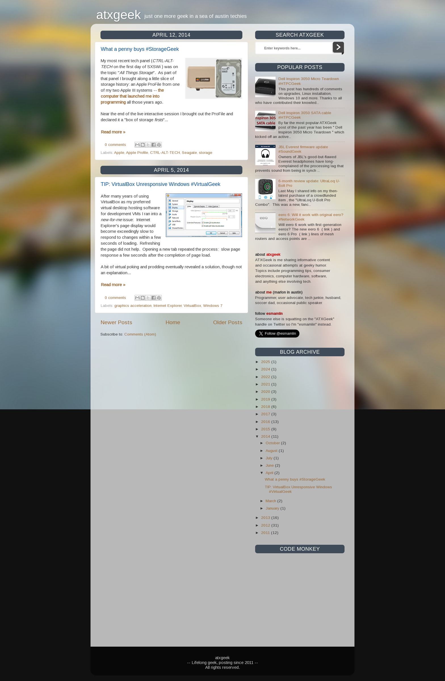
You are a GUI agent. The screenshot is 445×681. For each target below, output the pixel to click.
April (270, 473)
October (273, 443)
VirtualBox (192, 305)
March (271, 501)
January (273, 508)
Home (172, 322)
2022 (266, 377)
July (270, 458)
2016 (266, 422)
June (270, 465)
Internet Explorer (168, 305)
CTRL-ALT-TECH (165, 152)
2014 (266, 436)
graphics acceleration (133, 305)
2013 (266, 518)
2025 (266, 362)
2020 (266, 391)
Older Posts (227, 322)
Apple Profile (137, 152)
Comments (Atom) (140, 334)
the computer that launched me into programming (132, 96)
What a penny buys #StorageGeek (140, 49)
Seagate (189, 152)
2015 (266, 429)
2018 (266, 407)
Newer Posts (116, 322)
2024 (266, 369)
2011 (266, 533)
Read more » (113, 131)
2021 (266, 384)
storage (205, 152)
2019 (266, 399)
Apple (119, 152)
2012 (266, 525)
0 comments (115, 145)
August (272, 451)
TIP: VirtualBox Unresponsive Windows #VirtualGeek (161, 184)
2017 (266, 414)
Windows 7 (212, 305)
